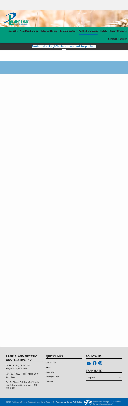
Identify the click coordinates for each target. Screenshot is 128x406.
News (48, 367)
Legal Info (50, 372)
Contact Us (51, 363)
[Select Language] (104, 378)
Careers (49, 381)
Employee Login (53, 376)
